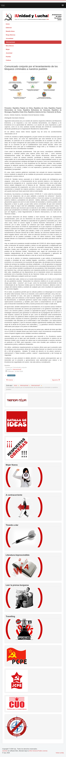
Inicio (8, 24)
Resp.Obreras (10, 35)
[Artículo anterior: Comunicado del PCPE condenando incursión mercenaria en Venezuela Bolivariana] (10, 380)
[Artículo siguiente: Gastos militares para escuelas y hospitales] (55, 380)
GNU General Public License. (38, 751)
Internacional (10, 42)
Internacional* (17, 369)
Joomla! (4, 751)
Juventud (9, 53)
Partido (8, 56)
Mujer (8, 49)
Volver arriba (60, 753)
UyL (3, 5)
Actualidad (9, 38)
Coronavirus (11, 375)
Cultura (8, 60)
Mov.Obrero (10, 46)
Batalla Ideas (10, 31)
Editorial (9, 27)
